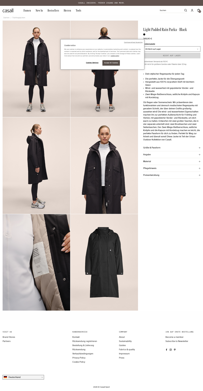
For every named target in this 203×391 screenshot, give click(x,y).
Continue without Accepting (133, 42)
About (122, 337)
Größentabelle (149, 44)
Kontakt (76, 337)
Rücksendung (78, 349)
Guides (122, 345)
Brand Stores (9, 337)
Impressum (124, 353)
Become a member (174, 337)
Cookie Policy (78, 362)
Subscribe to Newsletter (176, 341)
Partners (6, 341)
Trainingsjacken (18, 17)
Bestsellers (53, 10)
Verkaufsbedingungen (82, 353)
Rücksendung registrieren (84, 341)
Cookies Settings (92, 63)
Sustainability (125, 341)
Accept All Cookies (111, 63)
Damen (27, 10)
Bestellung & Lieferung (83, 345)
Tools (78, 10)
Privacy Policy (78, 357)
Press (121, 357)
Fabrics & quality (127, 349)
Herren (67, 10)
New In (39, 10)
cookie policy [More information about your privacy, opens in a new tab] (115, 56)
